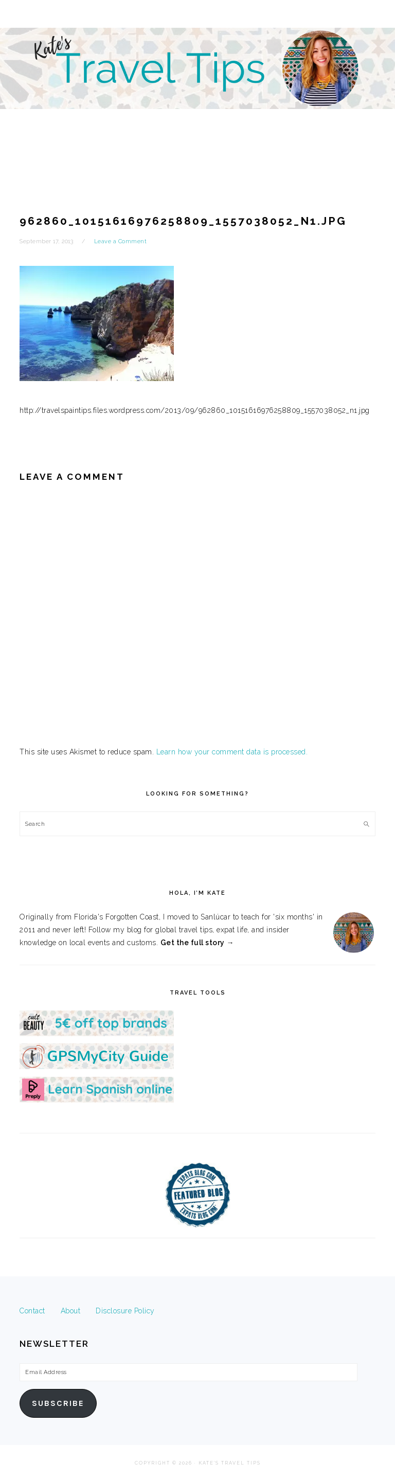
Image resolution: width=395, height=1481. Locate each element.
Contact (32, 1311)
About (71, 1311)
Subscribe (58, 1403)
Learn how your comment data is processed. (232, 752)
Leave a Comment (120, 241)
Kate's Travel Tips (197, 89)
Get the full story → (197, 942)
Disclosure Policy (125, 1311)
